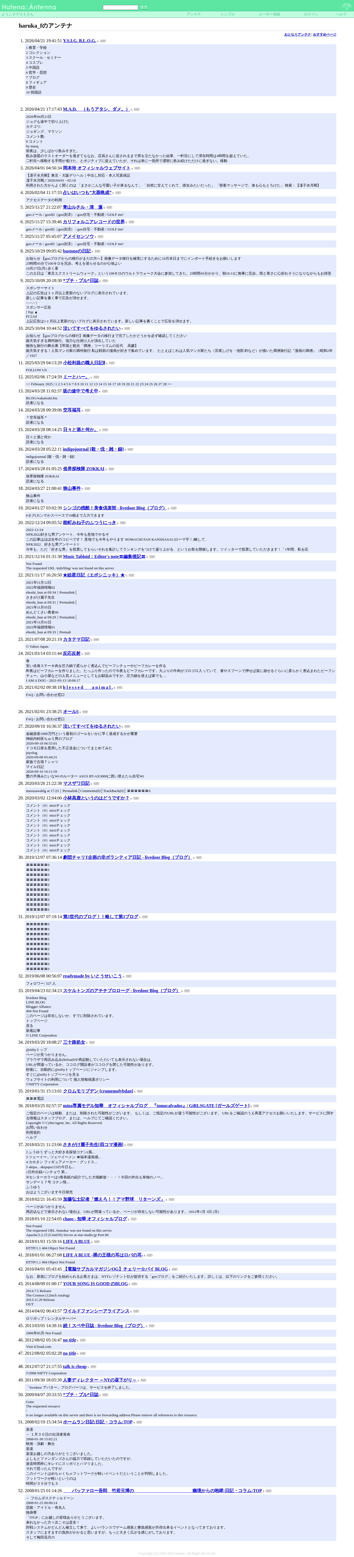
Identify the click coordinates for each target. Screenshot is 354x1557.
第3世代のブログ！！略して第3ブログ (100, 916)
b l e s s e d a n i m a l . (88, 687)
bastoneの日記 (77, 251)
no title (69, 1340)
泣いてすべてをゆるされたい (92, 328)
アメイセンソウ (78, 236)
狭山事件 (72, 488)
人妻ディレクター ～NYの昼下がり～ (100, 1380)
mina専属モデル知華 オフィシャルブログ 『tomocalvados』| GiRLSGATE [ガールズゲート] (156, 1105)
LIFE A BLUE (76, 1241)
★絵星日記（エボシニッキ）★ (94, 575)
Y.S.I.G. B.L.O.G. (79, 40)
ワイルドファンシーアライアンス (96, 1311)
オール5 (71, 711)
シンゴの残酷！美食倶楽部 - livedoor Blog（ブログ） (115, 508)
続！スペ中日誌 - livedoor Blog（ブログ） (104, 1325)
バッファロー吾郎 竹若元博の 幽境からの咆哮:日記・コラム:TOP (162, 1490)
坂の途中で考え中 (80, 391)
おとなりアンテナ (297, 34)
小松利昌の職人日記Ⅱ (84, 362)
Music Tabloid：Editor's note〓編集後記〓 (104, 556)
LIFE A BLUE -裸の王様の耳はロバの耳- (103, 1255)
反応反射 (71, 653)
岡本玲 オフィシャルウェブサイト (97, 168)
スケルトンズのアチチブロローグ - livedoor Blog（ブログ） (121, 990)
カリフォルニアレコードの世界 (94, 221)
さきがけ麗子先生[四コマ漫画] (93, 1144)
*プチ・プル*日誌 (80, 280)
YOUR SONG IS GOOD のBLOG (95, 1283)
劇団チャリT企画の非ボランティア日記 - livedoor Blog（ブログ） (127, 857)
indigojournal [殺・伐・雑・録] (93, 449)
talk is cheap (75, 1366)
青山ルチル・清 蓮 (83, 207)
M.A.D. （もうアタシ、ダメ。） (96, 109)
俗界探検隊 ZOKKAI (84, 468)
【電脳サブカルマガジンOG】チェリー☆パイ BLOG (115, 1269)
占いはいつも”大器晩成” (87, 192)
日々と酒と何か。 (80, 429)
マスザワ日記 (76, 783)
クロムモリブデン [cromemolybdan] (98, 1091)
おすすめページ (324, 34)
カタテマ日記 (76, 639)
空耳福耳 (72, 410)
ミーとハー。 (76, 376)
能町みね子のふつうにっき (89, 522)
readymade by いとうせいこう (92, 976)
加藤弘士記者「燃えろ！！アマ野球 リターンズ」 (114, 1199)
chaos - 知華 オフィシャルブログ (95, 1218)
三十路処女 (74, 1042)
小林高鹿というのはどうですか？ (96, 798)
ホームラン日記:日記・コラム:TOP (97, 1422)
